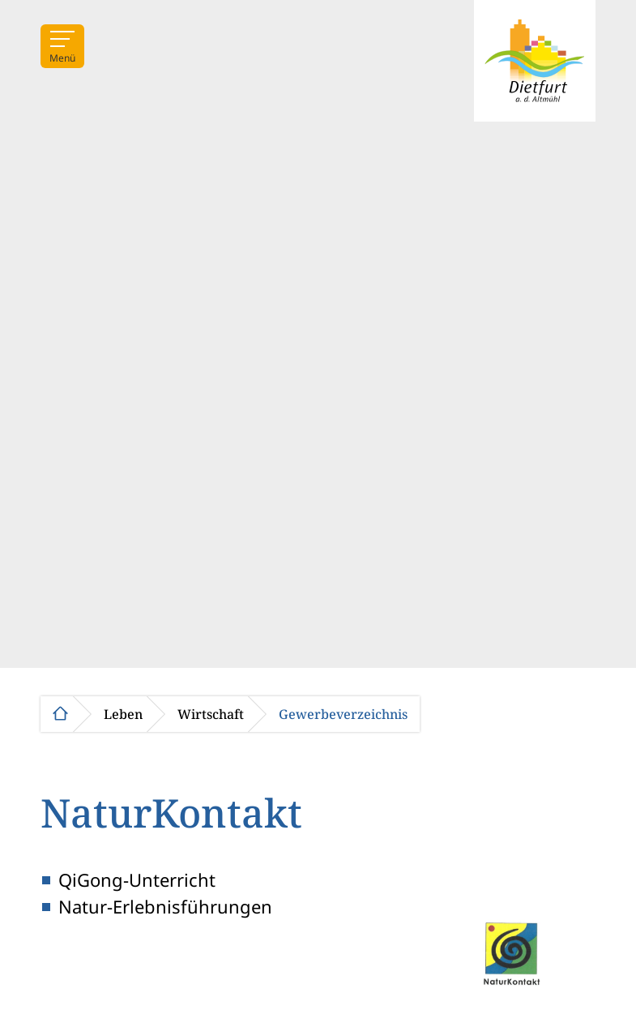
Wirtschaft (210, 714)
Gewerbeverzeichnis (343, 714)
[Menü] (62, 46)
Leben (123, 714)
